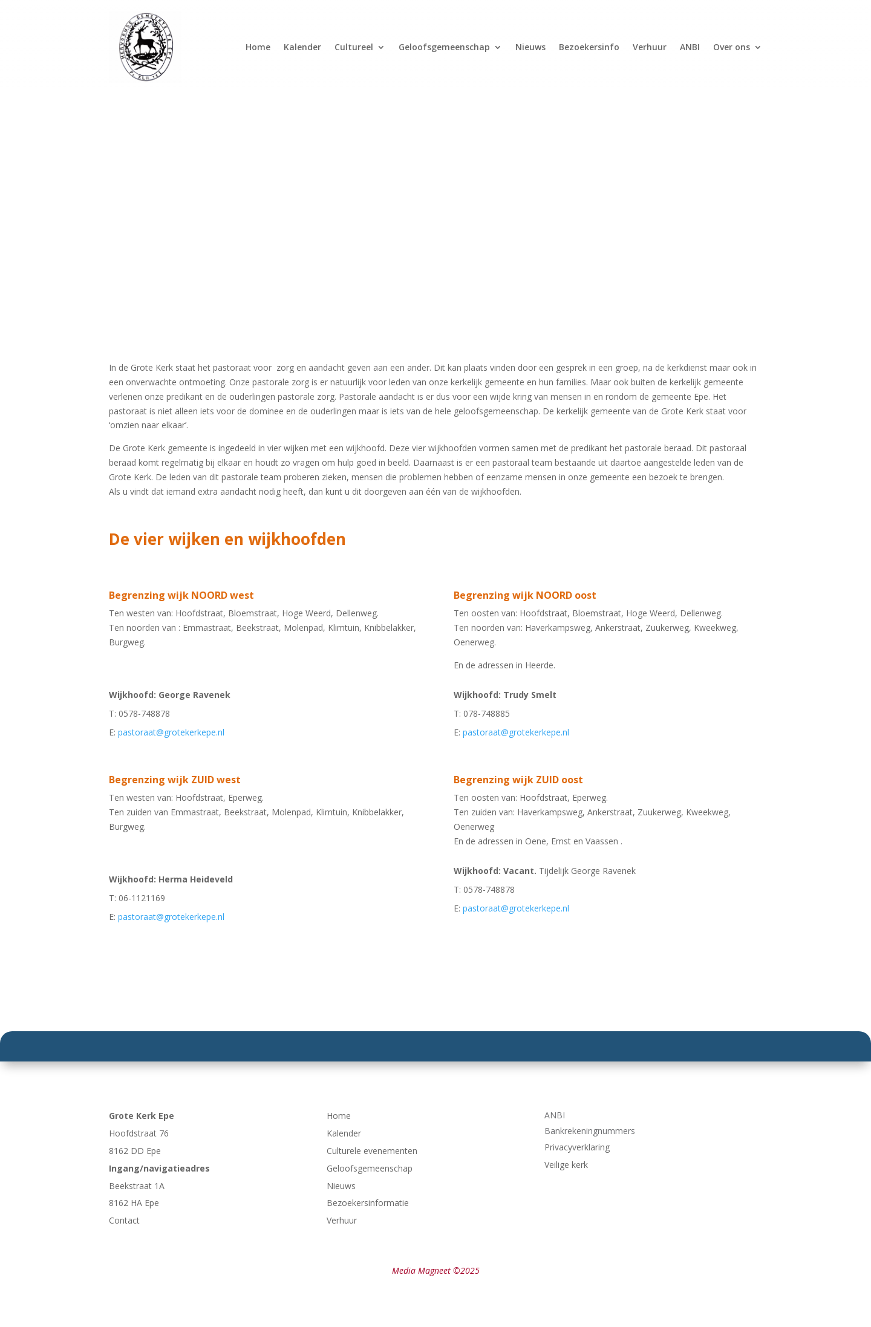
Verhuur (650, 47)
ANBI (690, 47)
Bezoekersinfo (589, 47)
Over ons (731, 47)
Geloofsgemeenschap (444, 47)
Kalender (302, 47)
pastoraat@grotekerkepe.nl (171, 732)
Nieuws (530, 47)
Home (258, 47)
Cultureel (353, 47)
